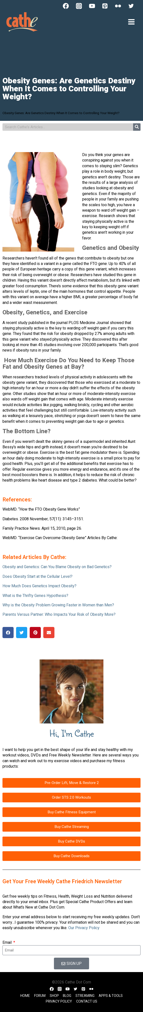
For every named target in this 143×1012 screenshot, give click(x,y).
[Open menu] (131, 22)
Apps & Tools (111, 995)
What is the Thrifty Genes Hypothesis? (35, 596)
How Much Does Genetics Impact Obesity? (39, 586)
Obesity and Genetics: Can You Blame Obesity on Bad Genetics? (57, 567)
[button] (8, 632)
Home (25, 995)
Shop (54, 995)
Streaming (85, 995)
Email (7, 942)
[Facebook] (66, 6)
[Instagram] (79, 6)
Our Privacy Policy (83, 928)
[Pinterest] (105, 6)
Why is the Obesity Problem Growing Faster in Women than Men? (58, 605)
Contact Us (86, 1001)
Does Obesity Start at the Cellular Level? (37, 577)
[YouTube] (92, 6)
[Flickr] (118, 6)
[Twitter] (131, 6)
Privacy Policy (59, 1001)
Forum (40, 995)
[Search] (137, 127)
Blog (67, 995)
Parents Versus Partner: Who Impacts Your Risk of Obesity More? (59, 615)
